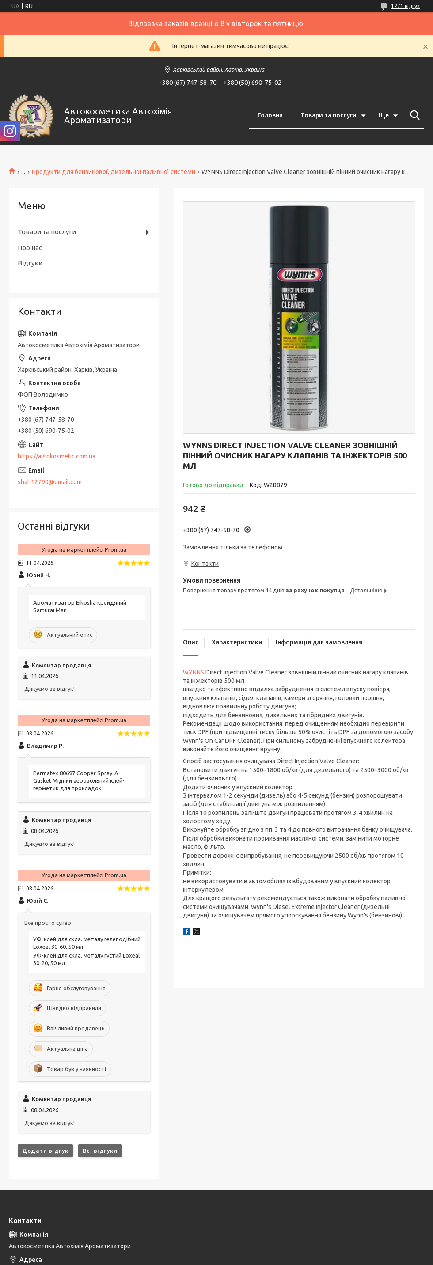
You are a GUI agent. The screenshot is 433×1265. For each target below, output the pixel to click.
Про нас (30, 247)
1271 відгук (405, 6)
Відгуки (30, 263)
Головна (270, 115)
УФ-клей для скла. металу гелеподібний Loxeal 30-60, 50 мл (87, 943)
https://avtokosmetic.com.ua (56, 456)
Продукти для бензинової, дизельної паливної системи (113, 171)
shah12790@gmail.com (50, 481)
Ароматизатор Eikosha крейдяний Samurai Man (79, 606)
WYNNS (193, 672)
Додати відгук (45, 1151)
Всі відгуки (100, 1151)
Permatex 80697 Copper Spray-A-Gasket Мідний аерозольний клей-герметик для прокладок (79, 780)
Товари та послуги (328, 115)
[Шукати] (413, 115)
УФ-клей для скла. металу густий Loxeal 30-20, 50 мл (86, 959)
